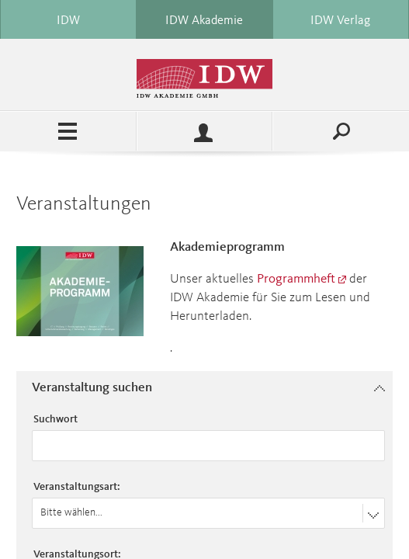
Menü (68, 131)
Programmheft (296, 279)
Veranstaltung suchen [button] (92, 387)
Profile (204, 131)
